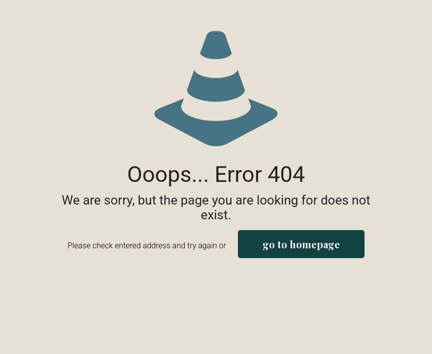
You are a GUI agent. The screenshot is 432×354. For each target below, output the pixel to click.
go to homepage (301, 244)
